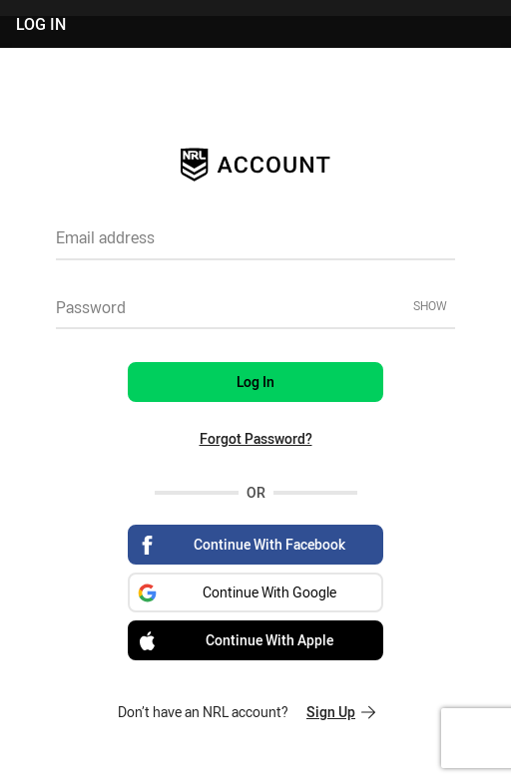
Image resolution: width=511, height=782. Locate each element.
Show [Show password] (430, 305)
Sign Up (340, 711)
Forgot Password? (256, 438)
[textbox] (255, 244)
